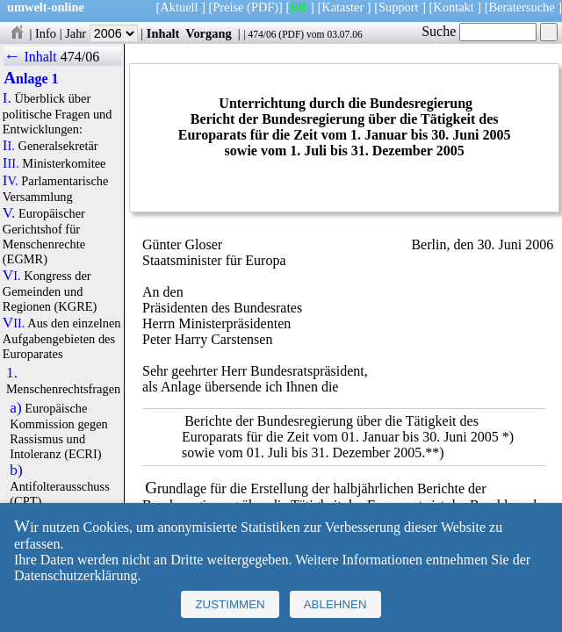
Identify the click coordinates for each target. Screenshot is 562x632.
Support (398, 7)
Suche (479, 31)
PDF (291, 34)
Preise (228, 7)
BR (298, 7)
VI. (12, 276)
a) (15, 408)
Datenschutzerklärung (75, 575)
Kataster (342, 7)
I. (7, 98)
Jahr (101, 33)
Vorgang (208, 33)
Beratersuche (522, 7)
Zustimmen (229, 604)
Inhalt (163, 33)
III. (11, 163)
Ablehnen (335, 604)
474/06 (262, 34)
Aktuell (179, 7)
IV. (10, 181)
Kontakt (453, 7)
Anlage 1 (31, 78)
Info (45, 33)
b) (16, 470)
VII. (14, 323)
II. (9, 146)
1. (12, 373)
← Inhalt (30, 56)
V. (9, 213)
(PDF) (262, 7)
